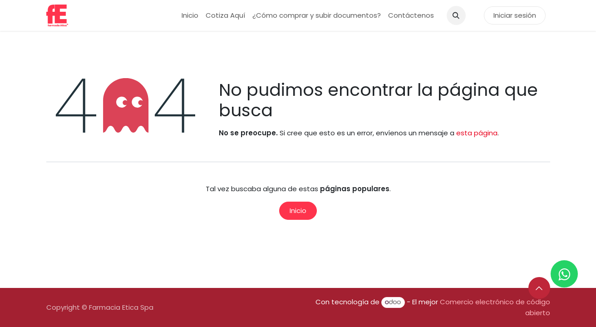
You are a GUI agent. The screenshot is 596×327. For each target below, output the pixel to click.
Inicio (298, 210)
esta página (476, 133)
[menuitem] (190, 16)
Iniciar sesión (514, 15)
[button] (456, 15)
